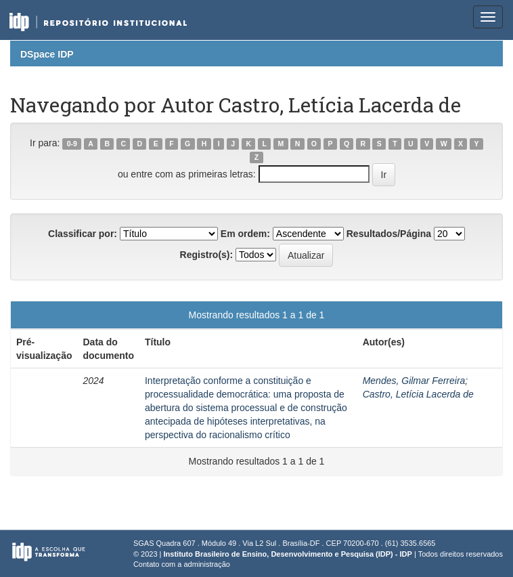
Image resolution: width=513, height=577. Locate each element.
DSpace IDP (47, 54)
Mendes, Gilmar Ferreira (414, 380)
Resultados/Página (389, 233)
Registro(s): (206, 254)
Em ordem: (245, 233)
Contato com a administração (181, 564)
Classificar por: (82, 233)
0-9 (72, 144)
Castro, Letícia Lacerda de (418, 394)
